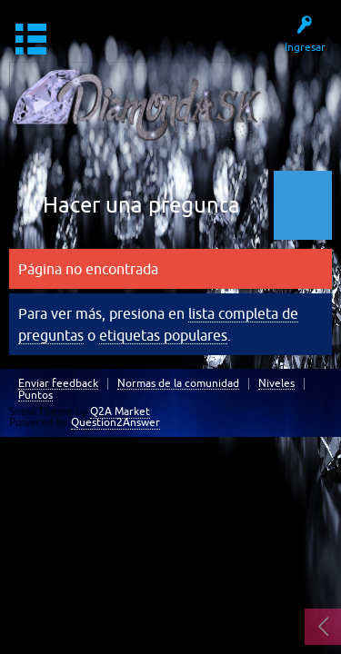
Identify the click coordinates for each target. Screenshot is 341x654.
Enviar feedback (58, 384)
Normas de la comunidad (178, 384)
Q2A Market (120, 411)
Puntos (35, 395)
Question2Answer (115, 422)
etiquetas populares (163, 335)
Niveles (276, 384)
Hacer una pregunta (141, 205)
